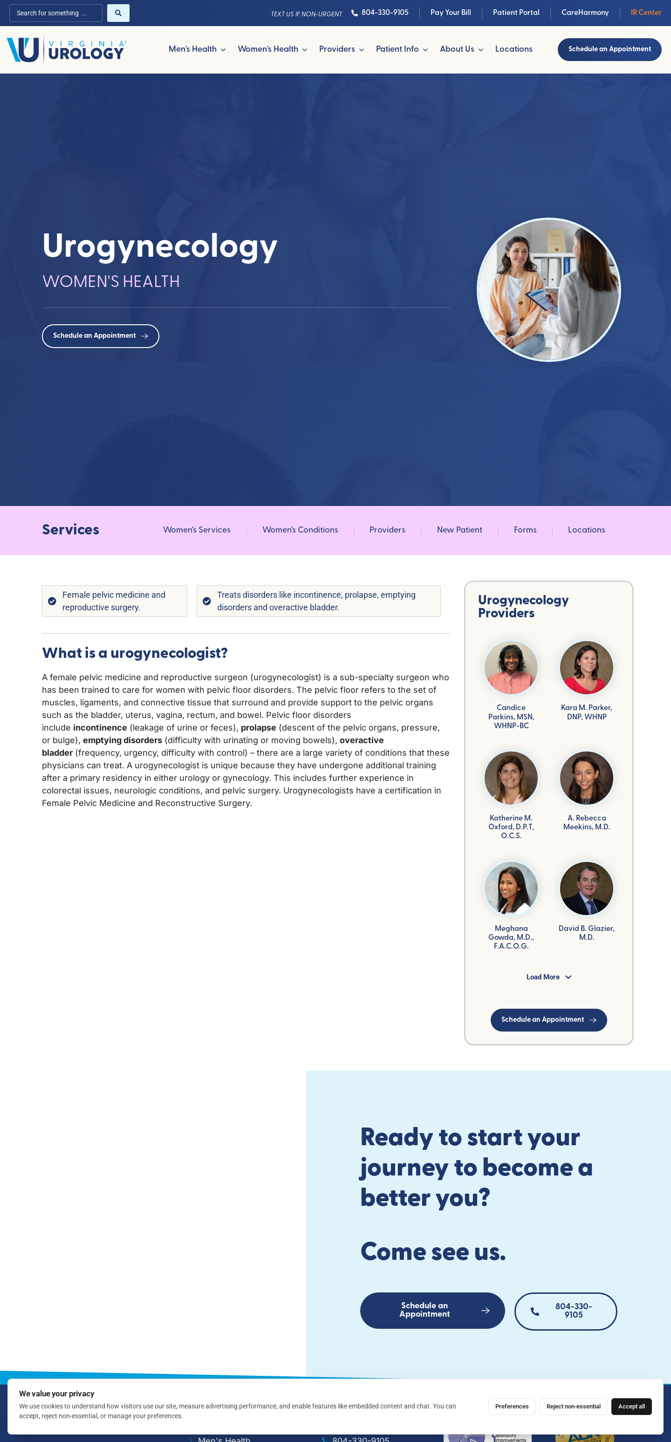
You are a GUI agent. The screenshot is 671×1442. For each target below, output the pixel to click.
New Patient (459, 530)
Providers (387, 530)
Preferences (512, 1406)
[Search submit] (118, 13)
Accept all (631, 1406)
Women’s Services (197, 530)
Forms (525, 530)
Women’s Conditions (300, 530)
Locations (586, 530)
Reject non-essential (574, 1406)
